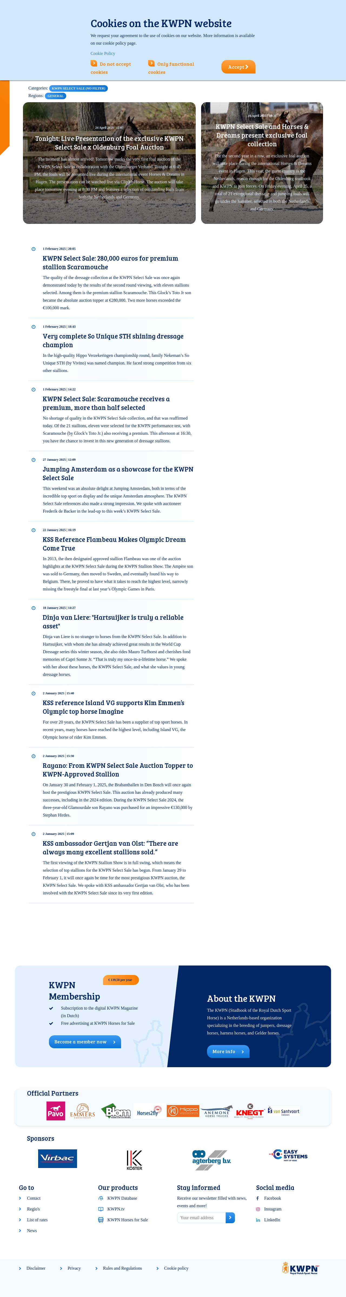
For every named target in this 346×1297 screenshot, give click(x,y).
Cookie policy (176, 1268)
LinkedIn (272, 1220)
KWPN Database (122, 1198)
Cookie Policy (103, 53)
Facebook (272, 1198)
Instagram (273, 1209)
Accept (238, 67)
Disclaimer (35, 1268)
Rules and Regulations (122, 1268)
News (32, 1230)
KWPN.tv (116, 1209)
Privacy (74, 1268)
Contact (34, 1198)
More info (228, 1051)
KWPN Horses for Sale (128, 1220)
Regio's (33, 1209)
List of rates (37, 1220)
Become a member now (85, 1041)
